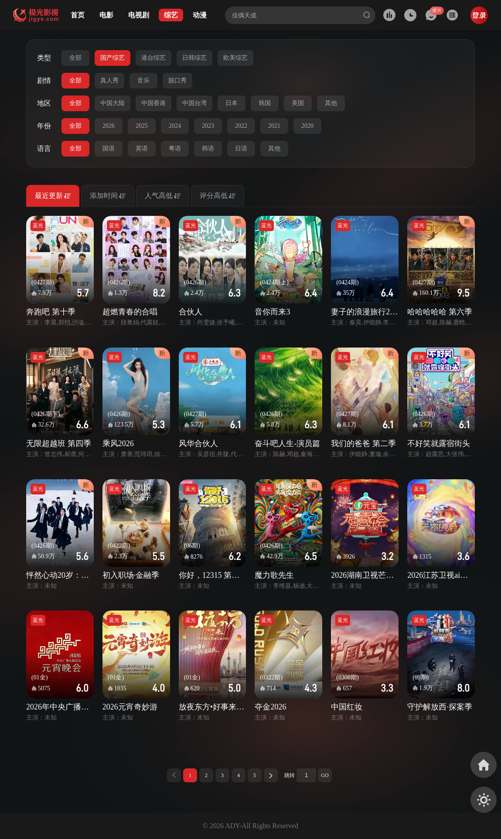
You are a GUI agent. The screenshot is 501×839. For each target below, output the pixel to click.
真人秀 (109, 80)
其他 (331, 103)
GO (324, 775)
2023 (208, 126)
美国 (298, 103)
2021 (274, 126)
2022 (241, 126)
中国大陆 (112, 103)
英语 (142, 148)
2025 (142, 126)
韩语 (208, 148)
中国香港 (153, 103)
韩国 (265, 103)
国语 (108, 148)
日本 (231, 103)
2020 (307, 126)
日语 (241, 148)
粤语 (175, 148)
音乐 (143, 80)
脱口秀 (177, 80)
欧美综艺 (235, 58)
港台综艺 (153, 58)
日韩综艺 (194, 58)
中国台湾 (194, 103)
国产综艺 (112, 58)
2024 (175, 126)
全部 (75, 58)
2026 (108, 126)
